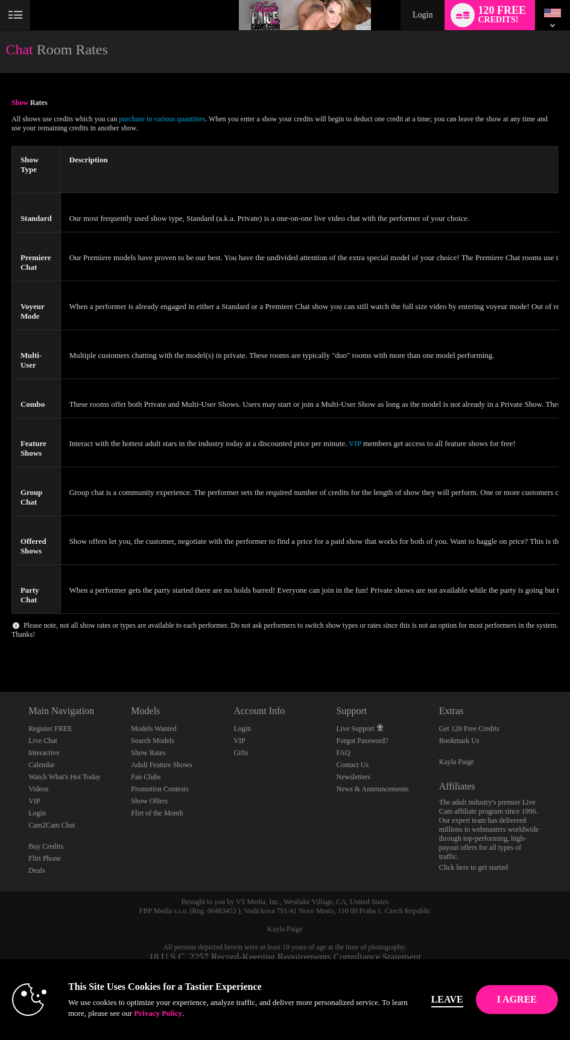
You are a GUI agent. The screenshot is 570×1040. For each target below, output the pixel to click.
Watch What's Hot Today (64, 777)
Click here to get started (473, 867)
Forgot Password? (362, 740)
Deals (36, 870)
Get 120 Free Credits (469, 728)
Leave (447, 999)
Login (422, 14)
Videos (38, 789)
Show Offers (149, 801)
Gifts (240, 752)
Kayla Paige (456, 762)
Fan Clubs (145, 777)
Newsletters (354, 777)
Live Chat (42, 740)
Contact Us (353, 765)
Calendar (41, 765)
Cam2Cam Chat (51, 825)
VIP (355, 443)
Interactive (43, 752)
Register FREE (50, 728)
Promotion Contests (159, 789)
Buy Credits (45, 846)
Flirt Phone (44, 858)
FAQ (343, 752)
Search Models (152, 740)
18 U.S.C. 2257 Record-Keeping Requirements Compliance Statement (285, 957)
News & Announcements (373, 789)
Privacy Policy (158, 1013)
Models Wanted (153, 728)
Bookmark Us (459, 740)
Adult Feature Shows (161, 765)
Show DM (0, 646)
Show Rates (148, 752)
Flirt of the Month (157, 813)
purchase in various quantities (162, 119)
